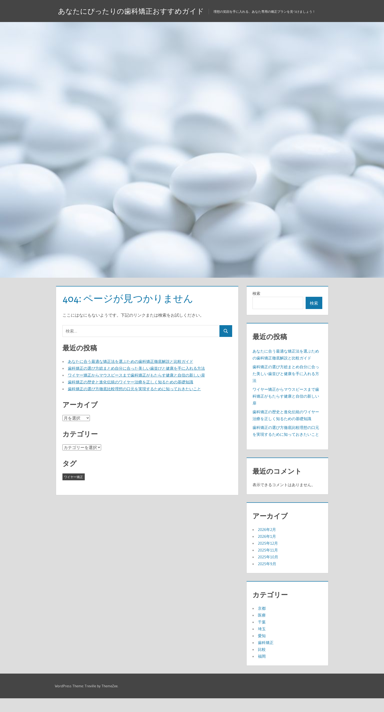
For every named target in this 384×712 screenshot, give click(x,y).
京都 (262, 622)
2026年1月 (267, 550)
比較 (262, 663)
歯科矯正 (266, 656)
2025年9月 (267, 577)
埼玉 (262, 642)
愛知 (262, 649)
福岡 (262, 669)
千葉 (262, 635)
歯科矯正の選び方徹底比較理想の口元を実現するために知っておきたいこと (134, 402)
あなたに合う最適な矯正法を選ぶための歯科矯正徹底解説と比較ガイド (130, 375)
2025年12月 (268, 556)
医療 (262, 628)
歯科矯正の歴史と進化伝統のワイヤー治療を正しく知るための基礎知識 (130, 395)
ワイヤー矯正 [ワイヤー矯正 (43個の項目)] (73, 491)
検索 (256, 307)
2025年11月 (268, 563)
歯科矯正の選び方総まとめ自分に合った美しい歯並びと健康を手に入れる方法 (136, 381)
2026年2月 (267, 543)
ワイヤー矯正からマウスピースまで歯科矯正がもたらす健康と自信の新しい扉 (136, 388)
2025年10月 (268, 570)
